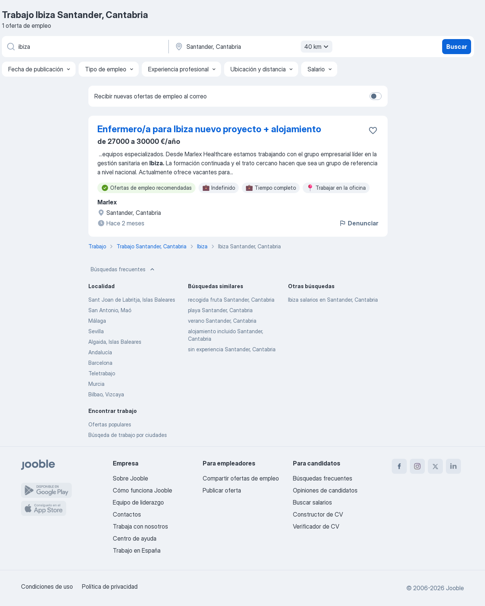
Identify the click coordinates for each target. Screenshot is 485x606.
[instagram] (417, 466)
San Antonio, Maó (109, 310)
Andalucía (100, 352)
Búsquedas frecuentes (123, 269)
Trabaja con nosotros (140, 526)
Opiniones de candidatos (325, 490)
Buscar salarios (312, 502)
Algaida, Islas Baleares (114, 342)
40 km (317, 46)
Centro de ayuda (134, 538)
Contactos (127, 514)
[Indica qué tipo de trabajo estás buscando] (84, 46)
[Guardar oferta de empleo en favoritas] (373, 130)
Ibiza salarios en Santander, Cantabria (333, 299)
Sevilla (96, 331)
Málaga (97, 320)
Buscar (456, 46)
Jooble (455, 588)
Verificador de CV (316, 526)
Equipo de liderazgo (138, 502)
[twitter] (435, 466)
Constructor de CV (318, 514)
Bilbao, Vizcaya (106, 394)
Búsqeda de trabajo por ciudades (127, 435)
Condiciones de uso (47, 586)
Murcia (96, 384)
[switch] (376, 96)
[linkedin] (453, 466)
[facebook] (399, 466)
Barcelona (100, 363)
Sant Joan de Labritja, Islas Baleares (131, 299)
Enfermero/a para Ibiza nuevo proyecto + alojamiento (209, 129)
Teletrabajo (101, 373)
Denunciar (358, 223)
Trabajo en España (137, 550)
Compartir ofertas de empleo (241, 478)
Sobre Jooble (130, 478)
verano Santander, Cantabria (222, 320)
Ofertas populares (109, 424)
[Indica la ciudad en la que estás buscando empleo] (252, 46)
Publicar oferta (222, 490)
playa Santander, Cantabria (220, 310)
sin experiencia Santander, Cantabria (232, 349)
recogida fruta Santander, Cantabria (231, 299)
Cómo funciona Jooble (142, 490)
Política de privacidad (110, 586)
